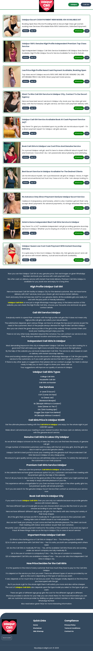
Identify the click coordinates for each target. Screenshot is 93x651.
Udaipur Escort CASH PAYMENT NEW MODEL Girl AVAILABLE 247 (51, 19)
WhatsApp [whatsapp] (79, 31)
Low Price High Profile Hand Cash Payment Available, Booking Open (54, 70)
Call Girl (86, 5)
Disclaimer (37, 628)
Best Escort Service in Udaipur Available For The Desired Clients (52, 171)
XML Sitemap (38, 631)
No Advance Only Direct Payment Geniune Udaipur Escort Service (53, 196)
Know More (7, 638)
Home (35, 625)
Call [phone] (86, 31)
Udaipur (74, 5)
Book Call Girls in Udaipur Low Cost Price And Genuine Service (51, 146)
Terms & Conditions (72, 628)
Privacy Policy (69, 625)
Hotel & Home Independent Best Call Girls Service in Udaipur (50, 222)
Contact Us (69, 631)
